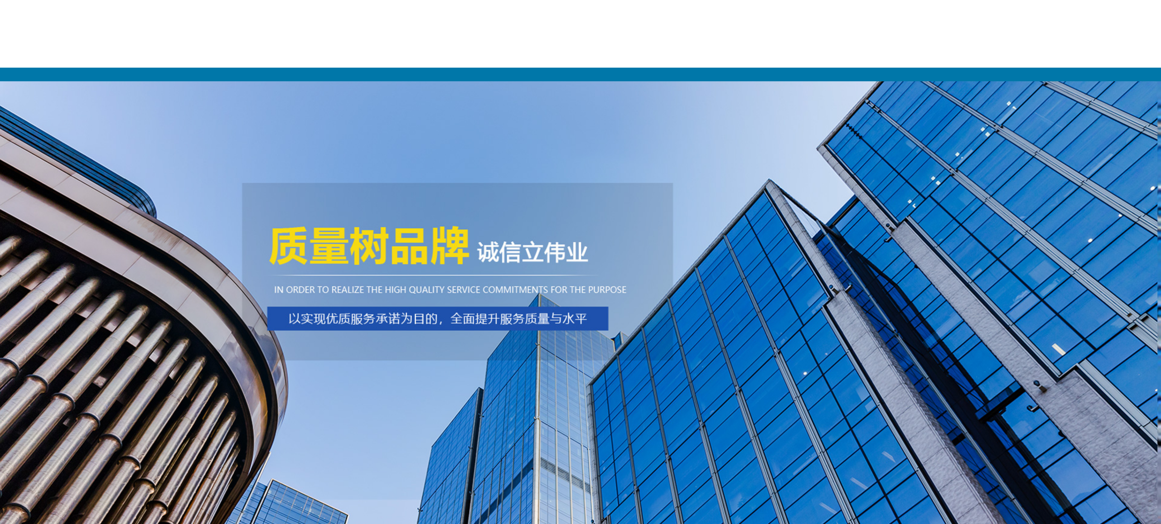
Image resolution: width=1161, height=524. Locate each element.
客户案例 (769, 74)
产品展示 (517, 74)
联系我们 (895, 74)
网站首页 (266, 74)
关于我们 (391, 74)
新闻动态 (643, 74)
